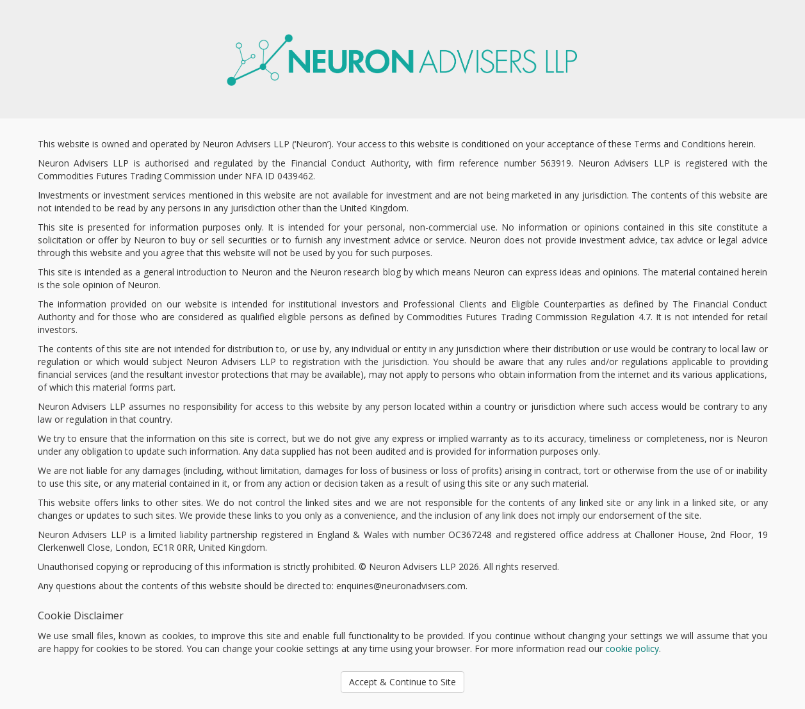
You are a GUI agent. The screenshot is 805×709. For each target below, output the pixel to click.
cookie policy (632, 648)
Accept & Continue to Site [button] (402, 682)
